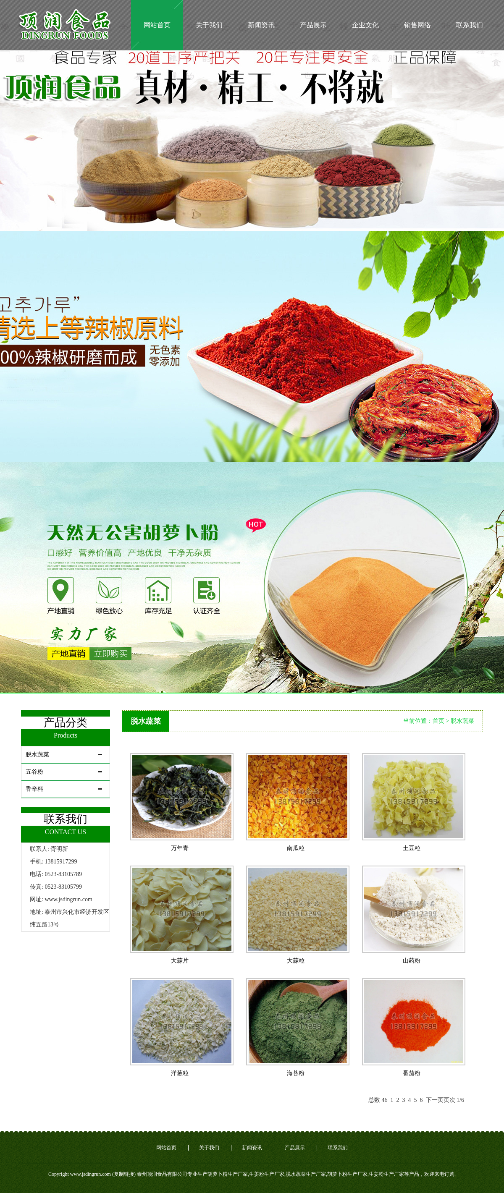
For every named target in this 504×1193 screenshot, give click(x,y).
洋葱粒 (180, 1073)
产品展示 (313, 25)
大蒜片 (180, 961)
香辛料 (34, 789)
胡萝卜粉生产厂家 (227, 1174)
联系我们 (469, 25)
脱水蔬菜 (37, 754)
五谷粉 (34, 772)
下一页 (435, 1100)
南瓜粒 (295, 848)
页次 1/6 (454, 1100)
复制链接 (124, 1174)
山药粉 (411, 961)
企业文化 (365, 25)
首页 (438, 721)
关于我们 (209, 25)
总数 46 (379, 1100)
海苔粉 (295, 1073)
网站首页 (157, 25)
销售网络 (417, 25)
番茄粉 (411, 1073)
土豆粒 (411, 848)
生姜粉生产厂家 (266, 1174)
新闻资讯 (261, 25)
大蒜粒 (295, 961)
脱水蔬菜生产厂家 (306, 1174)
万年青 (180, 848)
